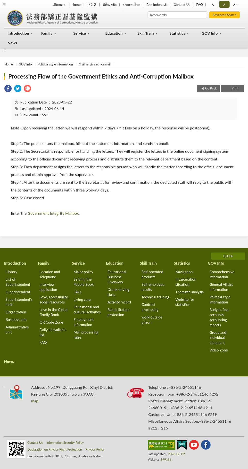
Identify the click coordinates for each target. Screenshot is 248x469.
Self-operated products (152, 274)
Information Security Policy (65, 443)
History (11, 272)
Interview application (48, 287)
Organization (16, 312)
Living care (82, 299)
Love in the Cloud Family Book (53, 312)
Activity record (119, 302)
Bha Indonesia (157, 4)
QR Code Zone (51, 322)
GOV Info (209, 33)
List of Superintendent (18, 281)
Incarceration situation (185, 281)
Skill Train (145, 33)
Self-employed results (152, 287)
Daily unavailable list (53, 332)
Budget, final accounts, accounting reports (219, 317)
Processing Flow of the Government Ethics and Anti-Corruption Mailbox (100, 76)
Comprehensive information (221, 274)
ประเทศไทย (132, 4)
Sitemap (59, 4)
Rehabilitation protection (118, 312)
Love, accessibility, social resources (54, 299)
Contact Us (182, 4)
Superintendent (18, 292)
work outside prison (151, 319)
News (12, 42)
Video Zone (218, 350)
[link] (8, 89)
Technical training (155, 297)
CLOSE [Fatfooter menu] (228, 256)
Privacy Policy (94, 449)
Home (76, 4)
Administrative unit (17, 329)
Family (46, 33)
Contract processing (149, 307)
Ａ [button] (224, 4)
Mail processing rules (86, 334)
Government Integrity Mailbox (53, 213)
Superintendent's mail (19, 302)
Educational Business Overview (116, 277)
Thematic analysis (189, 292)
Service (79, 33)
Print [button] (235, 88)
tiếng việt (110, 4)
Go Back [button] (211, 88)
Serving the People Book (84, 281)
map (34, 400)
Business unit (16, 319)
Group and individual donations (217, 337)
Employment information (84, 322)
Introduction (18, 33)
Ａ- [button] (213, 4)
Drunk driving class (118, 292)
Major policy (83, 272)
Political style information (55, 64)
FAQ (199, 4)
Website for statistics (184, 302)
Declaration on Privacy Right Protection (54, 449)
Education (114, 33)
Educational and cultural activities (87, 309)
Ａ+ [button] (235, 4)
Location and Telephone (50, 274)
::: (4, 4)
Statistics (177, 33)
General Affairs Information (221, 287)
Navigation (184, 272)
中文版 (92, 4)
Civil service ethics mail (95, 64)
